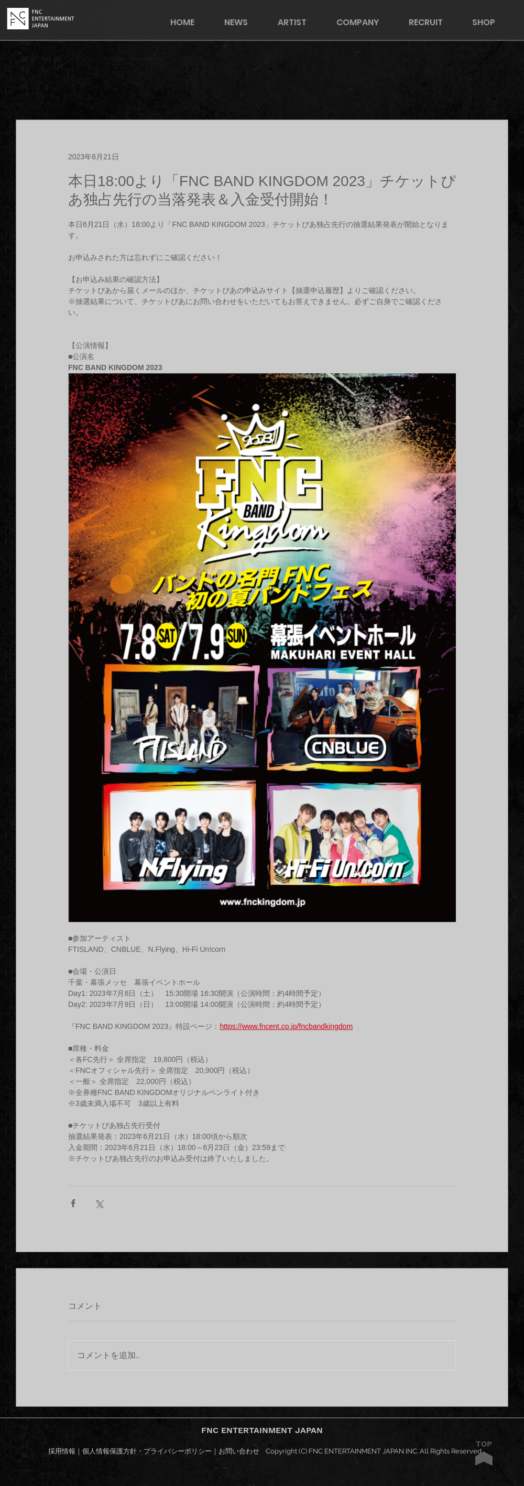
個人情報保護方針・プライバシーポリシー (147, 1451)
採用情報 (61, 1451)
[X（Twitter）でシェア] (99, 1203)
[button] (490, 22)
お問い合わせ (239, 1451)
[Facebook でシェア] (73, 1203)
